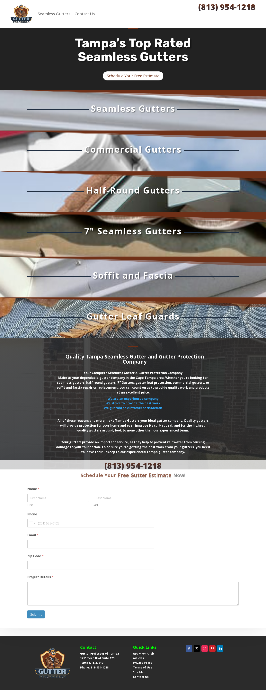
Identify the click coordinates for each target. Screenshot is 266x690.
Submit (36, 590)
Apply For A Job (143, 653)
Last (95, 481)
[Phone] (90, 499)
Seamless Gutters (54, 13)
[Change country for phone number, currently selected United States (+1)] (32, 499)
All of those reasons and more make (86, 420)
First (30, 481)
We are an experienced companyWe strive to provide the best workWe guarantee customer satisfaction (133, 403)
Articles (138, 658)
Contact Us (85, 13)
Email (33, 511)
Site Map (139, 672)
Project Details (40, 553)
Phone (32, 490)
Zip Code (35, 532)
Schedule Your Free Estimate (133, 75)
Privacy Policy (142, 663)
